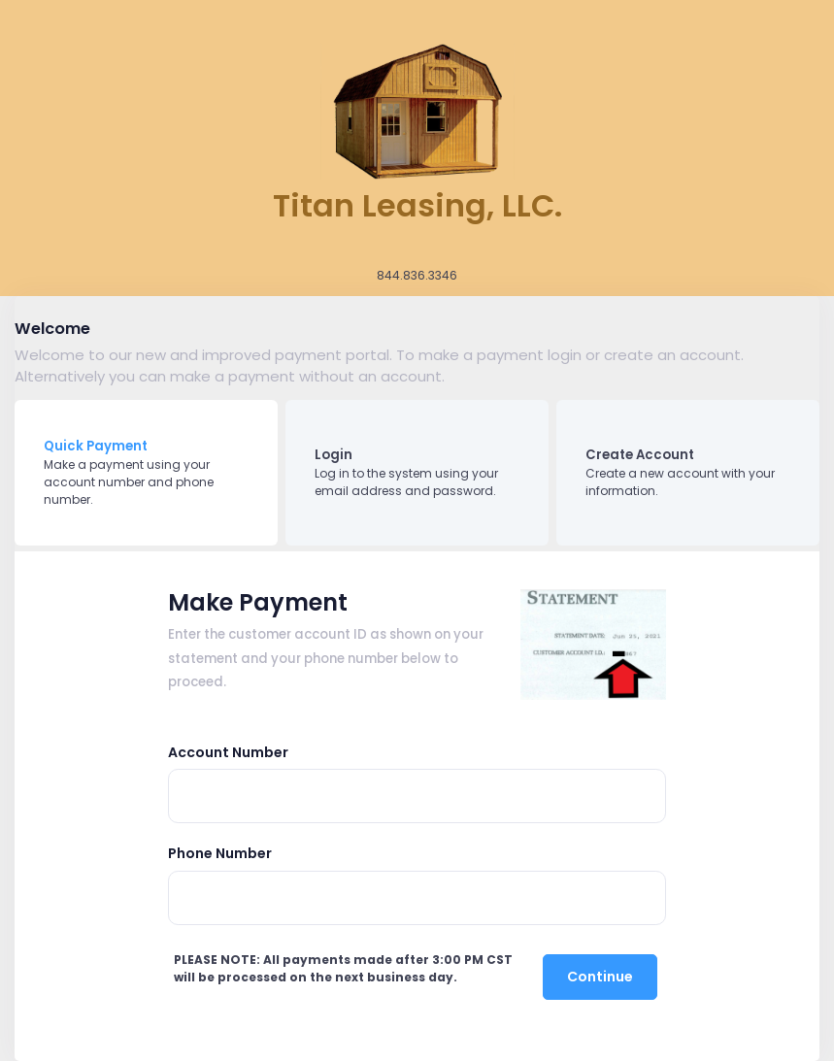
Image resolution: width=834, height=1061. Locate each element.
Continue (600, 976)
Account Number (228, 752)
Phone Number (220, 853)
